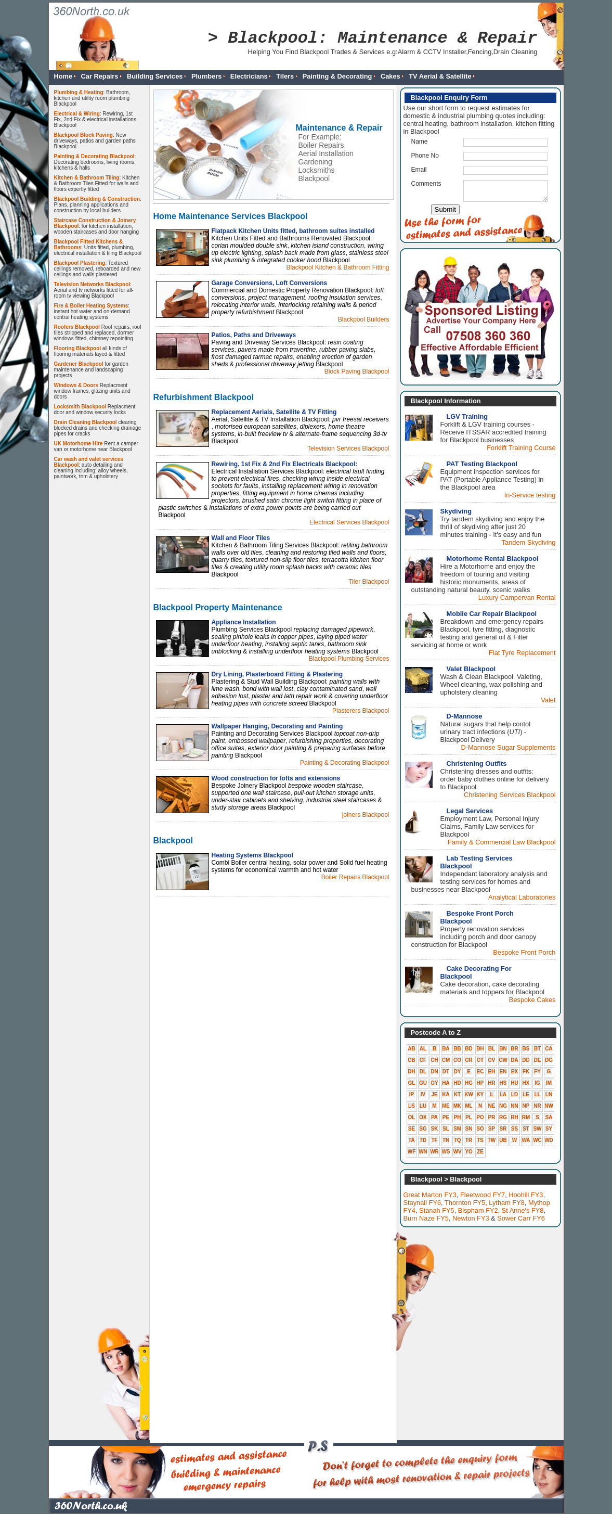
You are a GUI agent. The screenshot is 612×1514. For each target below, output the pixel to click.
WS (445, 1151)
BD (468, 1048)
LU (423, 1106)
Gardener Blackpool (78, 364)
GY (434, 1083)
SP (491, 1129)
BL (491, 1048)
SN (469, 1129)
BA (445, 1048)
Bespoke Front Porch (524, 952)
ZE (480, 1151)
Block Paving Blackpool (356, 371)
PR (492, 1117)
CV (492, 1060)
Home (65, 76)
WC (537, 1140)
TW (492, 1140)
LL (537, 1094)
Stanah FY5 (436, 1210)
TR (468, 1140)
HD (457, 1083)
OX (422, 1117)
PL (468, 1117)
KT (457, 1094)
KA (445, 1094)
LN (548, 1094)
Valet (548, 700)
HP (480, 1083)
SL (445, 1129)
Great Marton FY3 (430, 1195)
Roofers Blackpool (77, 327)
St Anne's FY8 (523, 1210)
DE (537, 1060)
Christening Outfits (477, 763)
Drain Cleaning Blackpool (85, 422)
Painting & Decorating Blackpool (94, 156)
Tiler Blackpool (368, 581)
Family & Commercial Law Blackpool (502, 842)
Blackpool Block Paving (83, 135)
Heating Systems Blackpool (252, 855)
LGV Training (467, 416)
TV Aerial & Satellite (442, 76)
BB (457, 1048)
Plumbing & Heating (78, 92)
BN (502, 1048)
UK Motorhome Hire (78, 443)
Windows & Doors (76, 385)
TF (434, 1140)
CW (503, 1060)
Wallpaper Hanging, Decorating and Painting (277, 726)
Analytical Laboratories (521, 897)
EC (480, 1071)
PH (457, 1117)
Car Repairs (101, 76)
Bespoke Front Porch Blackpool (477, 917)
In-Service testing (530, 495)
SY (548, 1129)
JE (434, 1094)
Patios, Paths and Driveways (254, 335)
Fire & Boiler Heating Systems (91, 306)
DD (525, 1060)
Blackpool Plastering (80, 263)
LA (503, 1094)
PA (434, 1117)
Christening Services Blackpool (509, 795)
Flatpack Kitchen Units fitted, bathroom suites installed (293, 231)
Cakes (392, 76)
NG (503, 1106)
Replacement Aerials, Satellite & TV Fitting (274, 412)
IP (411, 1094)
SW (537, 1129)
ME (446, 1106)
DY (457, 1071)
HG (469, 1083)
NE (492, 1106)
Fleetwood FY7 (482, 1195)
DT (445, 1071)
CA (548, 1048)
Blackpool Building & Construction (97, 199)
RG (503, 1117)
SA (549, 1117)
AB (411, 1048)
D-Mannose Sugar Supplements (508, 747)
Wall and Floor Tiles (241, 538)
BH (480, 1048)
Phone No (425, 155)
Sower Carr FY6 (521, 1218)
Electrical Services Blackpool (349, 522)
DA (514, 1060)
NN (514, 1106)
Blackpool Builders (363, 319)
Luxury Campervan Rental (517, 597)
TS (480, 1140)
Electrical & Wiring (77, 114)
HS (503, 1083)
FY (537, 1071)
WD (548, 1140)
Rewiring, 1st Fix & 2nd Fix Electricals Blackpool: (285, 464)
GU (423, 1083)
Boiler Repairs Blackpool (355, 877)
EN (503, 1071)
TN (445, 1140)
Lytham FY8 (507, 1203)
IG (537, 1083)
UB (502, 1140)
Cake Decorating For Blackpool (476, 972)
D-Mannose (465, 716)
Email (419, 169)
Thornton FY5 (465, 1203)
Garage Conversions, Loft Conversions (270, 283)
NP (526, 1106)
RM (526, 1117)
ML (468, 1106)
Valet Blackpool (471, 669)
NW (548, 1106)
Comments (426, 183)
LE (526, 1094)
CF (423, 1060)
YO (468, 1151)
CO (457, 1060)
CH (434, 1060)
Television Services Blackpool (348, 448)
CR (468, 1060)
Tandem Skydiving (529, 542)
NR (537, 1106)
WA (526, 1140)
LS (411, 1106)
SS (514, 1129)
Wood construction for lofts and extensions (276, 778)
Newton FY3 (470, 1218)
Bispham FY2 (478, 1210)
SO (480, 1129)
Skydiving (456, 511)
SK (434, 1129)
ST (526, 1129)
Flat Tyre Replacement (522, 653)
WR (434, 1151)
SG (422, 1129)
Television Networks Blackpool (92, 284)
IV (423, 1094)
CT (480, 1060)
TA (411, 1140)
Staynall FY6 (422, 1203)
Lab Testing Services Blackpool (476, 862)
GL (411, 1083)
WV (457, 1151)
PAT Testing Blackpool (482, 464)
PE (445, 1117)
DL (423, 1071)
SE (411, 1129)
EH (492, 1071)
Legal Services (470, 811)
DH (411, 1071)
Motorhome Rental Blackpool (493, 558)
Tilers (286, 76)
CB (411, 1060)
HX (526, 1083)
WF (412, 1151)
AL (423, 1048)
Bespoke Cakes (532, 1000)
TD (423, 1140)
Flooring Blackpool (77, 348)
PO (480, 1117)
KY (480, 1094)
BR (514, 1048)
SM (457, 1129)
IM (549, 1083)
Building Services (156, 76)
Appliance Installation (244, 622)
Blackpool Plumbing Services (349, 658)
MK (457, 1106)
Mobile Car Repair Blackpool (492, 614)
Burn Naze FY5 (426, 1218)
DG (549, 1060)
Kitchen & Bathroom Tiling (87, 178)
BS (526, 1048)
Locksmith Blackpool (80, 406)
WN (423, 1151)
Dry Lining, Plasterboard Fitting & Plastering (277, 674)
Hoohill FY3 (526, 1195)
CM (446, 1060)
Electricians (250, 76)
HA (445, 1083)
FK (526, 1071)
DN (434, 1071)
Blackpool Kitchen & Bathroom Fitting (337, 267)
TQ (457, 1140)
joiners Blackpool (365, 814)
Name (419, 141)
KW (468, 1094)
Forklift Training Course (521, 448)
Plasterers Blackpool (360, 710)
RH (514, 1117)
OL (411, 1117)
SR (503, 1129)
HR (491, 1083)
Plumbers (208, 76)
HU (514, 1083)
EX (514, 1071)
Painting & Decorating (339, 76)
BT (537, 1048)
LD (514, 1094)
